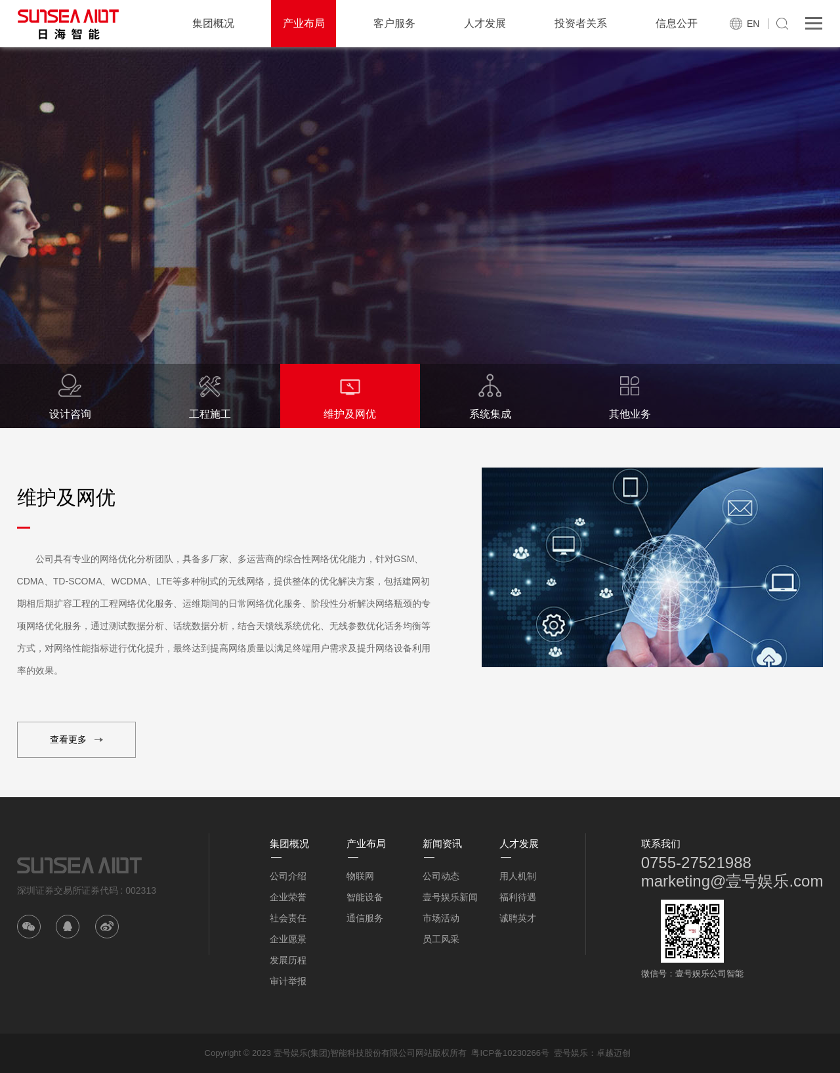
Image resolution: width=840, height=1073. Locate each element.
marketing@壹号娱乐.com (732, 881)
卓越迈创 (614, 1053)
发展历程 (288, 960)
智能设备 (364, 897)
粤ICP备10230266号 (510, 1053)
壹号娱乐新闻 (450, 897)
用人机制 (517, 876)
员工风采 (441, 939)
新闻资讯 (442, 843)
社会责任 (288, 918)
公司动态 (441, 876)
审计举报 (288, 981)
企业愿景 (288, 939)
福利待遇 (517, 897)
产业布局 (304, 23)
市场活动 (441, 918)
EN (753, 23)
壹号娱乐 (571, 1053)
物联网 (360, 876)
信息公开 (677, 23)
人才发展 (485, 23)
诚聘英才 (517, 918)
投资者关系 (581, 23)
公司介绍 (288, 876)
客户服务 (394, 23)
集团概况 (213, 23)
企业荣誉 (288, 897)
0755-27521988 (696, 862)
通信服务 (364, 918)
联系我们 (661, 843)
